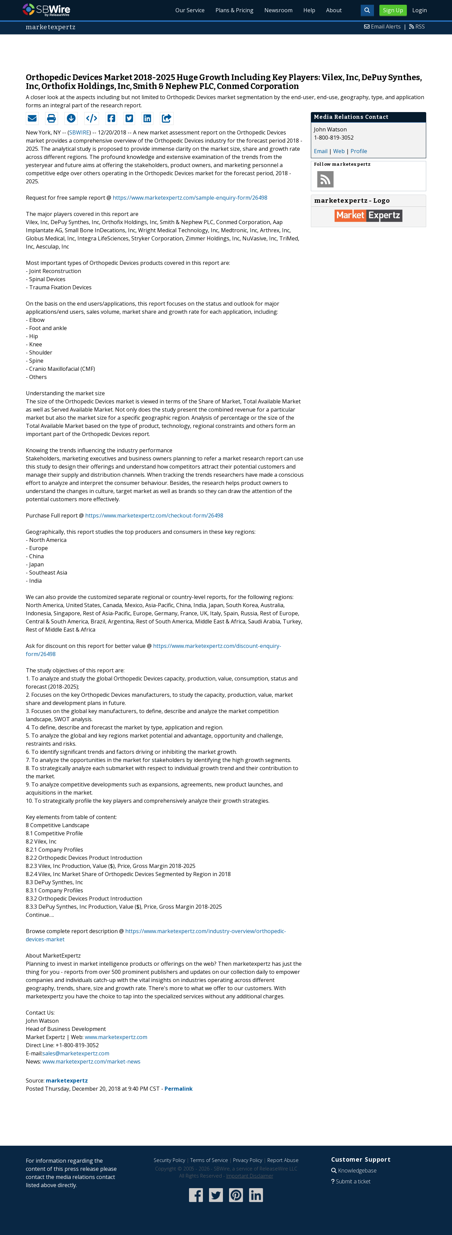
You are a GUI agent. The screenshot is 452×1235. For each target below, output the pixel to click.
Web (339, 151)
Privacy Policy (247, 1160)
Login (419, 10)
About (334, 10)
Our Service (190, 10)
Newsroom (278, 10)
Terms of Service (209, 1160)
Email (320, 151)
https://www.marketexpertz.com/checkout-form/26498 (154, 515)
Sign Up (393, 10)
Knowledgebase (357, 1170)
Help (309, 10)
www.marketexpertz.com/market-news (91, 1061)
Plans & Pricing (234, 10)
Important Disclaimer (249, 1176)
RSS (420, 26)
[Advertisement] (226, 50)
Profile (359, 151)
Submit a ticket (353, 1181)
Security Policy (169, 1160)
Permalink (179, 1088)
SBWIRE (79, 132)
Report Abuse (283, 1160)
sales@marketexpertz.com (75, 1053)
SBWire (46, 10)
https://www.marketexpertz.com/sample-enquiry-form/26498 (190, 197)
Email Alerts (386, 26)
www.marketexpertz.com (116, 1037)
